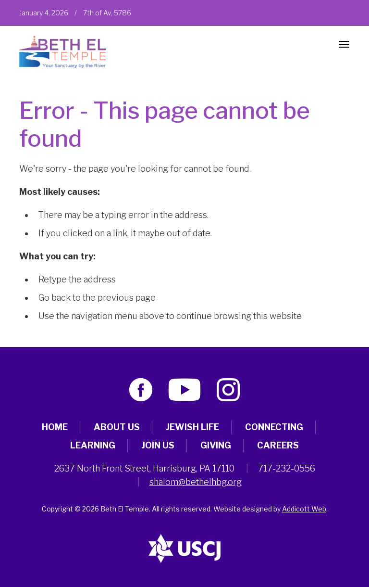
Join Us (157, 445)
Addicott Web (304, 509)
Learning (92, 445)
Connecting (274, 427)
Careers (278, 445)
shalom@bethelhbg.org (195, 482)
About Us (117, 427)
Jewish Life (192, 427)
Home (55, 427)
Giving (215, 445)
